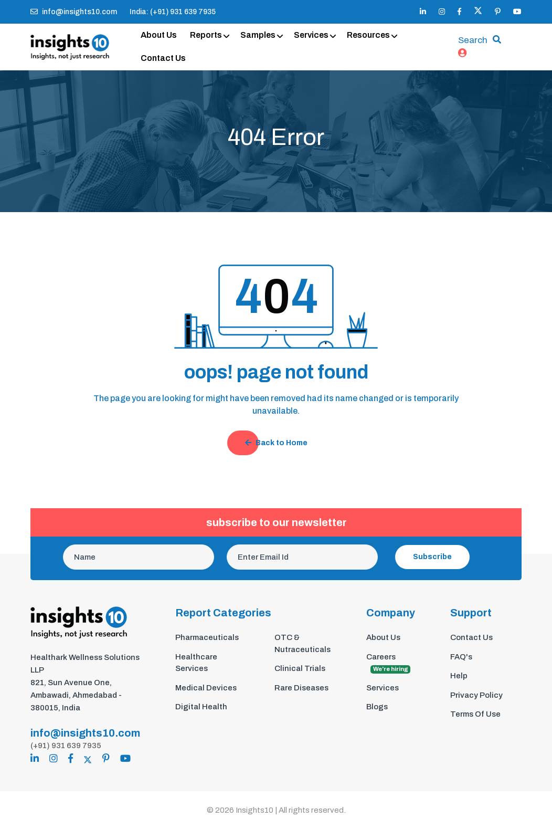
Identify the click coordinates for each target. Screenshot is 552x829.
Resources (368, 34)
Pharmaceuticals (207, 637)
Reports (206, 34)
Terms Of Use (475, 714)
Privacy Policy (476, 695)
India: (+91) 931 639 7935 (173, 12)
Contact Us (163, 58)
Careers (388, 663)
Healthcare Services (196, 663)
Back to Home (276, 443)
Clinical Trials (299, 668)
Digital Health (201, 706)
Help (459, 675)
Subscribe (432, 557)
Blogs (377, 706)
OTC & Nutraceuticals (302, 643)
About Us (159, 34)
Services (311, 34)
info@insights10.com (73, 12)
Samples (257, 34)
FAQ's (461, 657)
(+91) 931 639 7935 (65, 745)
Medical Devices (206, 688)
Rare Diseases (301, 688)
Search (472, 40)
